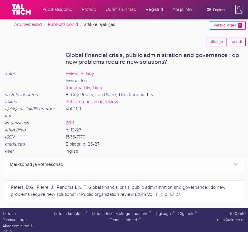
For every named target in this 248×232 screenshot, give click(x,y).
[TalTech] (21, 9)
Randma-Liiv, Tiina (84, 88)
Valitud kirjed (228, 25)
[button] (239, 9)
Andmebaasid (28, 24)
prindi (237, 41)
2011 (70, 123)
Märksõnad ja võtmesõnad (36, 164)
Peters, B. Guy (80, 73)
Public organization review (92, 102)
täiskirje (216, 41)
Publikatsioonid (63, 24)
